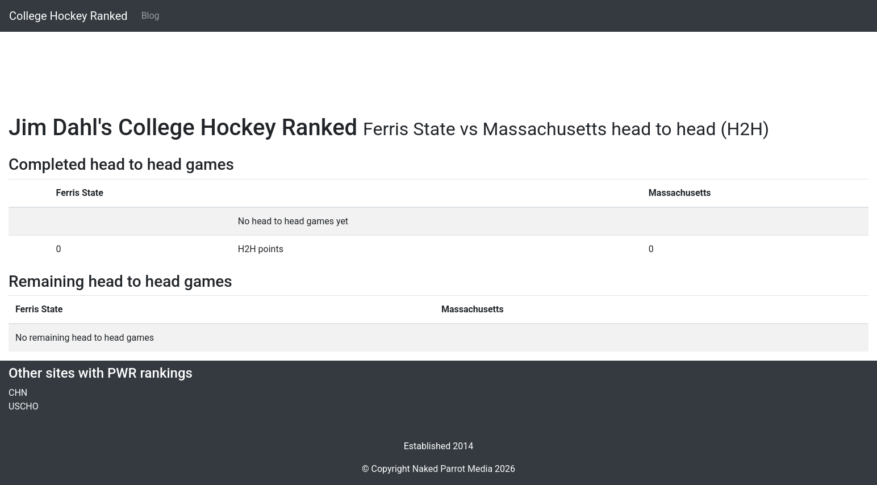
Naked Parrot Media (452, 468)
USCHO (24, 406)
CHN (18, 392)
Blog (150, 15)
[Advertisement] (349, 66)
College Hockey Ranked (68, 16)
